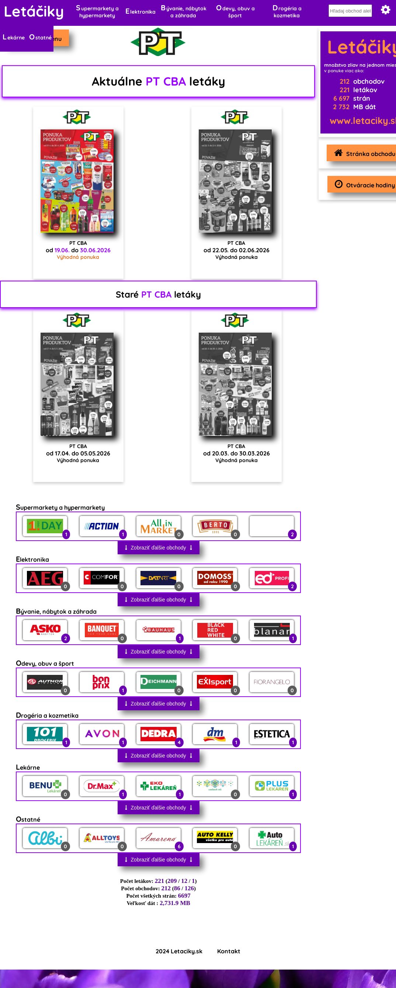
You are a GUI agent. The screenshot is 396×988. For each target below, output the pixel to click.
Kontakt (228, 951)
